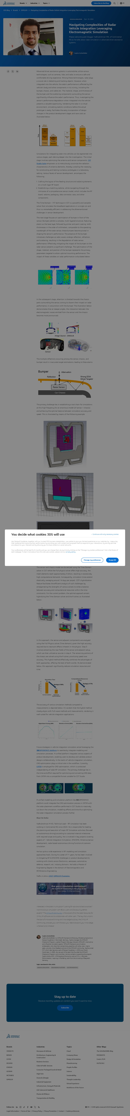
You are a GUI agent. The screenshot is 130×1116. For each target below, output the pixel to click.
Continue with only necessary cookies (106, 534)
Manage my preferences (91, 560)
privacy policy (70, 552)
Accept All (112, 560)
